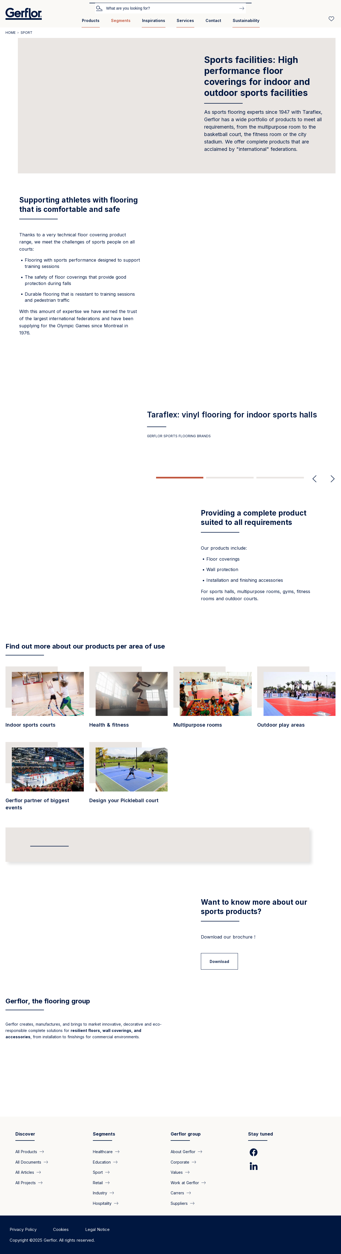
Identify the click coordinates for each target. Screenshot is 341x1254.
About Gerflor (183, 1151)
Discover (25, 1134)
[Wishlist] (331, 19)
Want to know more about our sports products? (254, 919)
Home (10, 33)
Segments (121, 20)
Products (90, 20)
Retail (98, 1182)
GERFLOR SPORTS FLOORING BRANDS (179, 436)
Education (102, 1162)
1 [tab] (180, 477)
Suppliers (179, 1203)
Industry (100, 1193)
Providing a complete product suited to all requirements (253, 518)
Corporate (180, 1162)
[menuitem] (91, 22)
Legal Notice (97, 1229)
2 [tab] (230, 477)
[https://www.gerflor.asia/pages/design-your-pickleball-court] (128, 792)
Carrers (177, 1193)
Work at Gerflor (185, 1182)
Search (99, 7)
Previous (314, 479)
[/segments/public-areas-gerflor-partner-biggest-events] (44, 792)
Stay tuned (260, 1134)
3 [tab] (280, 477)
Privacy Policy (23, 1229)
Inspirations (153, 20)
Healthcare (103, 1151)
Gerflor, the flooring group (47, 1060)
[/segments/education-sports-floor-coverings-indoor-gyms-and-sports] (44, 712)
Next (330, 479)
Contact (213, 20)
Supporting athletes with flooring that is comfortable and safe (78, 205)
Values (177, 1172)
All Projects (25, 1182)
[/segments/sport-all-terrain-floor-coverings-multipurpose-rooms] (212, 712)
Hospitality (102, 1203)
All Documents (28, 1162)
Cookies (61, 1229)
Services (185, 20)
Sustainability (246, 20)
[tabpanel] (170, 424)
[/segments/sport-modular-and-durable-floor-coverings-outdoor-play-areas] (296, 712)
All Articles (24, 1172)
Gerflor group (186, 1134)
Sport (98, 1172)
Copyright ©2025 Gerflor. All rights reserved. (52, 1240)
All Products (26, 1151)
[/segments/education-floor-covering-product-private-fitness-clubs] (128, 712)
